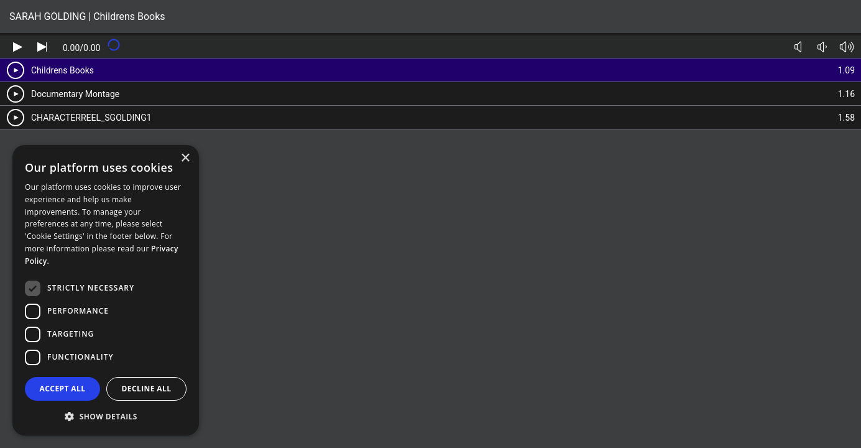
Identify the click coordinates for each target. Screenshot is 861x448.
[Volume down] (822, 47)
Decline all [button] (147, 388)
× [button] (185, 158)
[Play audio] (18, 47)
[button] (105, 416)
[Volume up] (846, 47)
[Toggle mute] (798, 47)
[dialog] (105, 290)
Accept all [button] (63, 388)
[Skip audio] (42, 47)
